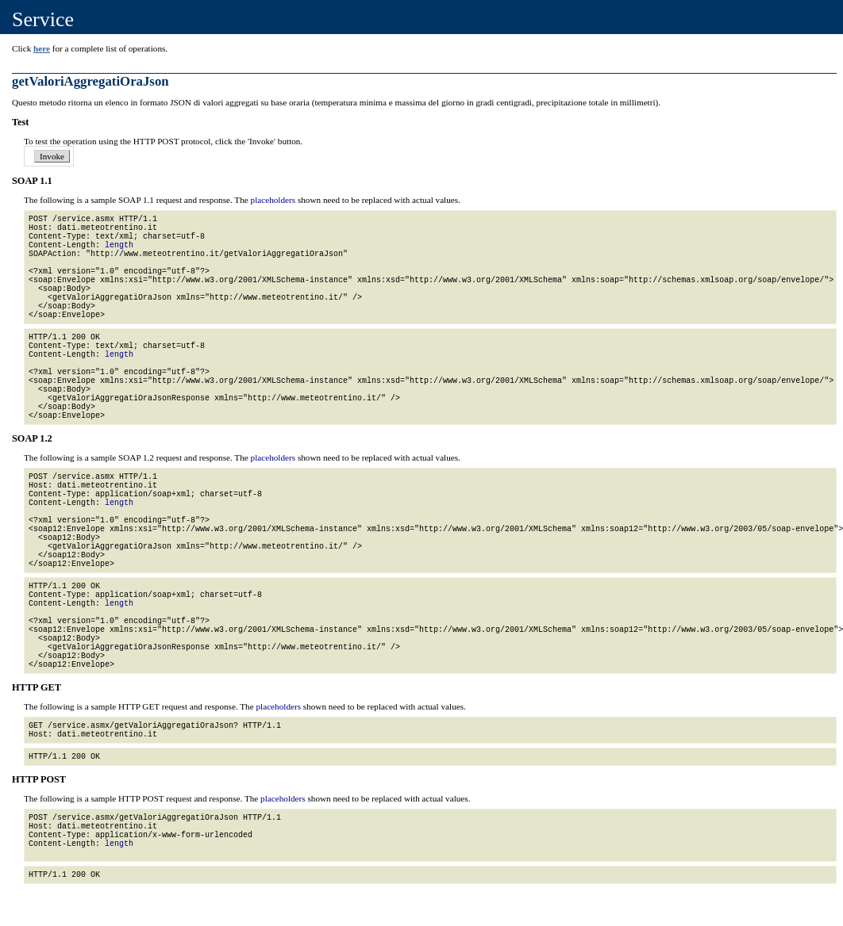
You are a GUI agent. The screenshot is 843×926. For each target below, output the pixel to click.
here (41, 48)
